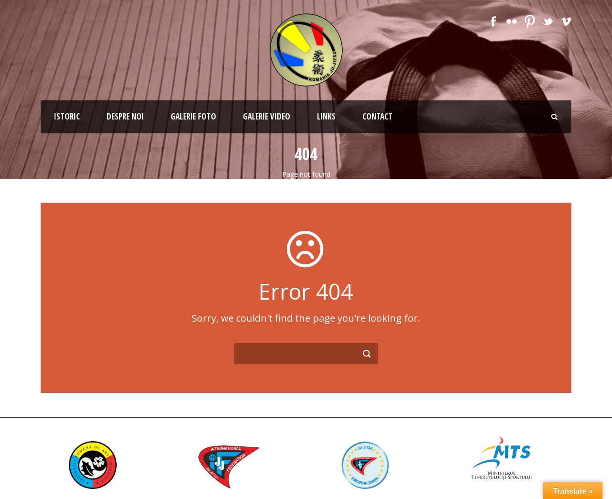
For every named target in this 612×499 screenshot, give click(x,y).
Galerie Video (266, 116)
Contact (377, 116)
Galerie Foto (193, 116)
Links (326, 116)
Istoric (67, 116)
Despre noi (125, 116)
